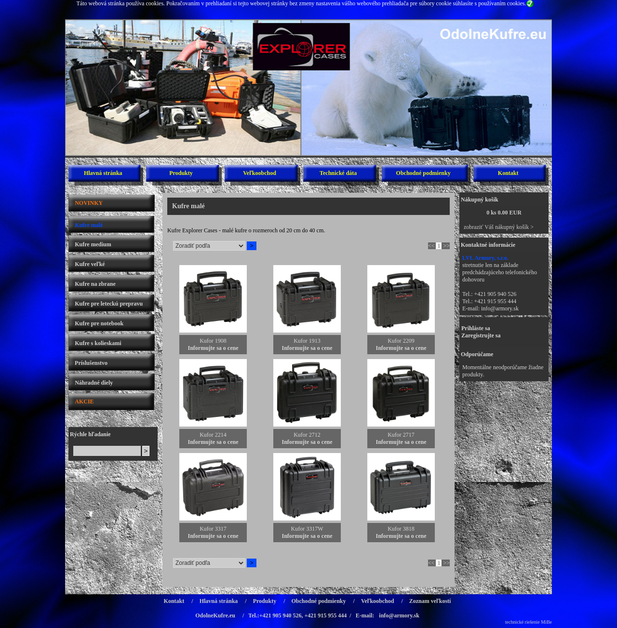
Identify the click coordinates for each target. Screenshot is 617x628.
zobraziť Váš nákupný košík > (499, 227)
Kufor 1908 (213, 340)
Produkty (180, 173)
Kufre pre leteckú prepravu (109, 303)
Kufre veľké (90, 264)
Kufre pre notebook (99, 323)
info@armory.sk (500, 308)
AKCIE (84, 401)
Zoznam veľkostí (430, 601)
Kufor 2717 (401, 434)
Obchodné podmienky (423, 173)
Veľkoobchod (259, 173)
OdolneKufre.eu (215, 615)
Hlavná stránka (103, 173)
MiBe (546, 622)
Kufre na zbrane (95, 284)
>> (446, 245)
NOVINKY (89, 203)
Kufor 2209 (401, 340)
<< (431, 245)
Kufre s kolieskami (98, 343)
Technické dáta (338, 173)
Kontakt (508, 173)
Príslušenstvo (91, 363)
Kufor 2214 (213, 434)
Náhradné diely (94, 382)
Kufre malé (89, 225)
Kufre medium (93, 244)
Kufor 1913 (307, 340)
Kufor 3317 (213, 528)
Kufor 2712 (307, 434)
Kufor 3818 (401, 528)
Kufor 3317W (307, 528)
